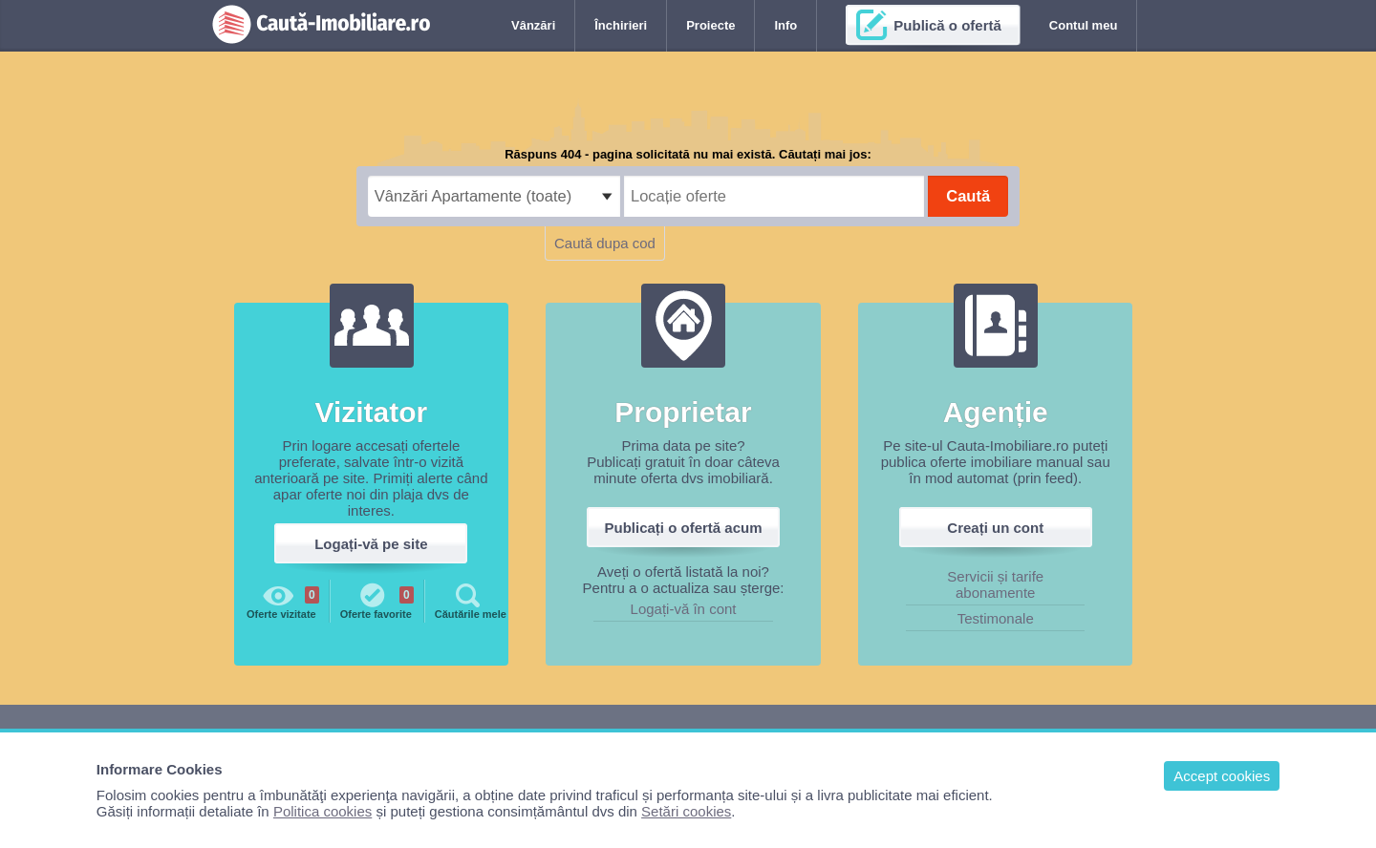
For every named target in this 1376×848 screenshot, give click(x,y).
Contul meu (1083, 25)
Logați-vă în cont (684, 609)
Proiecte (710, 25)
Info (785, 25)
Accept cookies (1221, 776)
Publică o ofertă (947, 25)
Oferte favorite (377, 600)
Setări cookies (686, 811)
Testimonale (995, 618)
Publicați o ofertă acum (684, 527)
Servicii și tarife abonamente (995, 584)
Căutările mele (470, 600)
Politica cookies (322, 811)
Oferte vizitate (283, 600)
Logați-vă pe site (370, 544)
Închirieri (620, 25)
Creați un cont (995, 527)
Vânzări (533, 25)
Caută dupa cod (605, 243)
